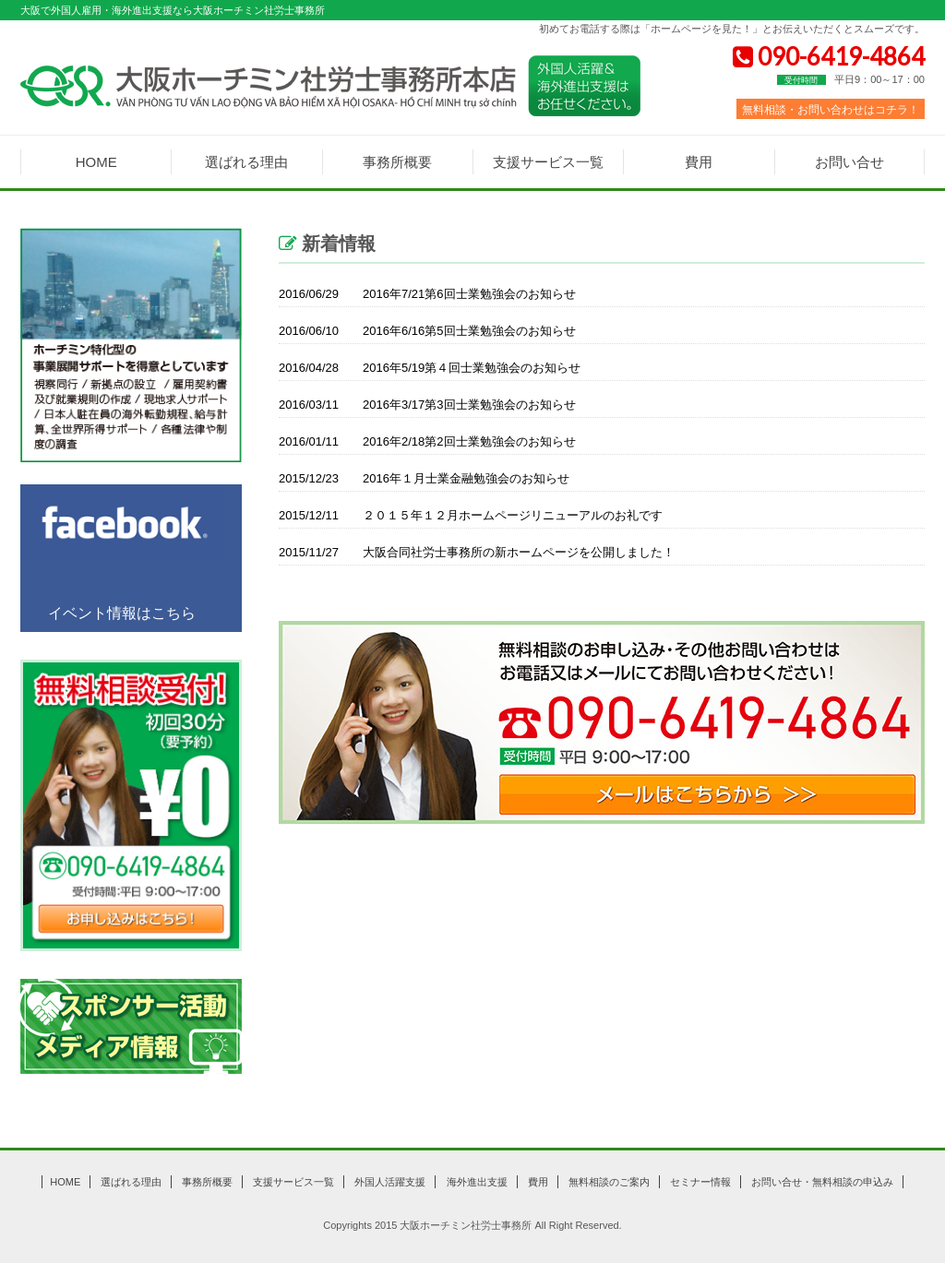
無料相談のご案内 (609, 1181)
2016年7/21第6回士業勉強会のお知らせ (427, 294)
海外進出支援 (477, 1181)
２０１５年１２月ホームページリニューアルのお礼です (471, 516)
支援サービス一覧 (548, 162)
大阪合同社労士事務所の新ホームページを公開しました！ (477, 553)
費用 (698, 162)
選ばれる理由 (246, 162)
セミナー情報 (700, 1181)
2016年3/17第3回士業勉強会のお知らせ (427, 405)
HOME (96, 162)
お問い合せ (849, 162)
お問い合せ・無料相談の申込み (822, 1181)
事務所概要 (397, 162)
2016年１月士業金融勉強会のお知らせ (424, 479)
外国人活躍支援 (389, 1181)
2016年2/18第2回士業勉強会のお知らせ (427, 442)
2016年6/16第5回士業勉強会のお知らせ (427, 331)
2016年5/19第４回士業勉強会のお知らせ (429, 368)
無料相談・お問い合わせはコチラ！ (830, 109)
